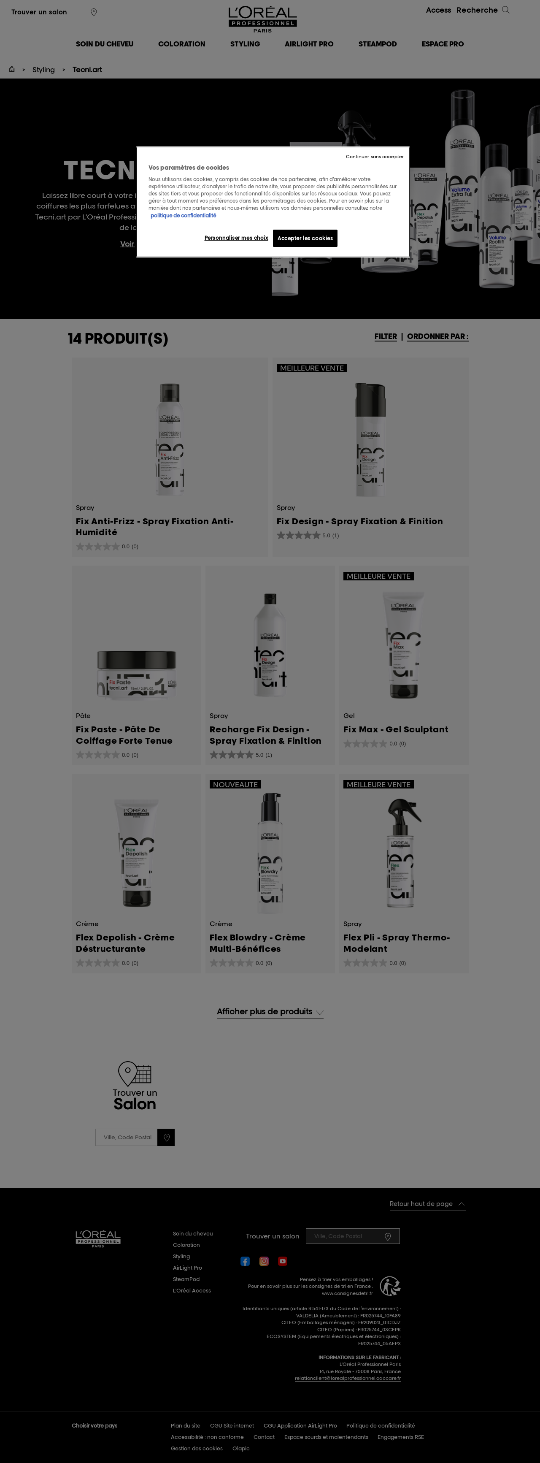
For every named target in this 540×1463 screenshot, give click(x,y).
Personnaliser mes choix (236, 238)
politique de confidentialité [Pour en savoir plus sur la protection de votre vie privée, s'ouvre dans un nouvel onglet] (183, 215)
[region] (273, 202)
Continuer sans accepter (375, 157)
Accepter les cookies (305, 238)
